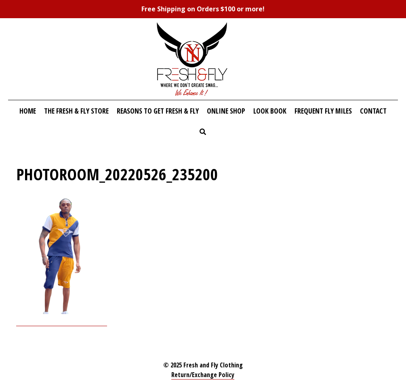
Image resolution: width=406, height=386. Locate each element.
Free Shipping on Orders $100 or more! (203, 8)
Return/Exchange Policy (202, 374)
